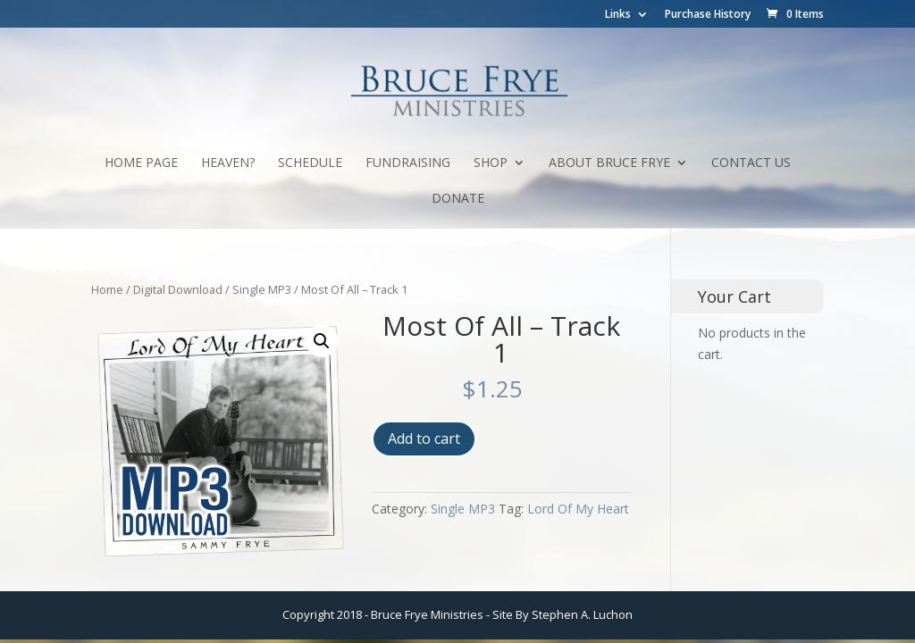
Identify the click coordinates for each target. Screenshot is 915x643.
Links (618, 15)
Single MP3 (261, 289)
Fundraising (407, 163)
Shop (491, 163)
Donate (458, 199)
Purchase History (708, 15)
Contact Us (751, 163)
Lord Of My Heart (578, 508)
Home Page (141, 163)
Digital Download (177, 289)
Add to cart (424, 438)
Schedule (310, 163)
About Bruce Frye (609, 163)
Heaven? (228, 163)
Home (107, 289)
